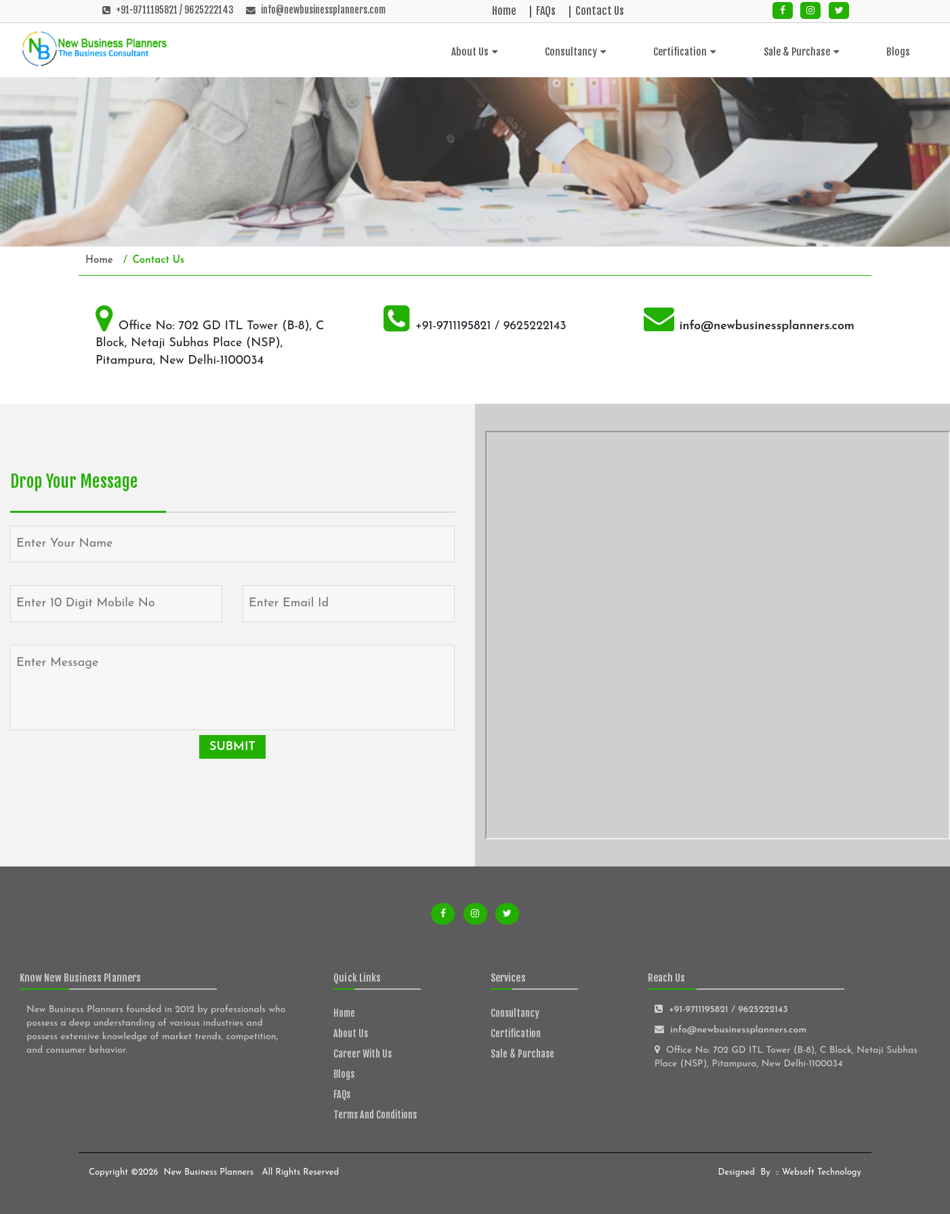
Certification (684, 51)
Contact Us (599, 11)
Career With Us (362, 1054)
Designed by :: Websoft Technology (788, 1172)
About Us (474, 51)
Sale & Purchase (802, 51)
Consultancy (575, 51)
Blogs (898, 51)
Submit (232, 746)
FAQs (546, 11)
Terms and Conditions (375, 1115)
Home (504, 11)
